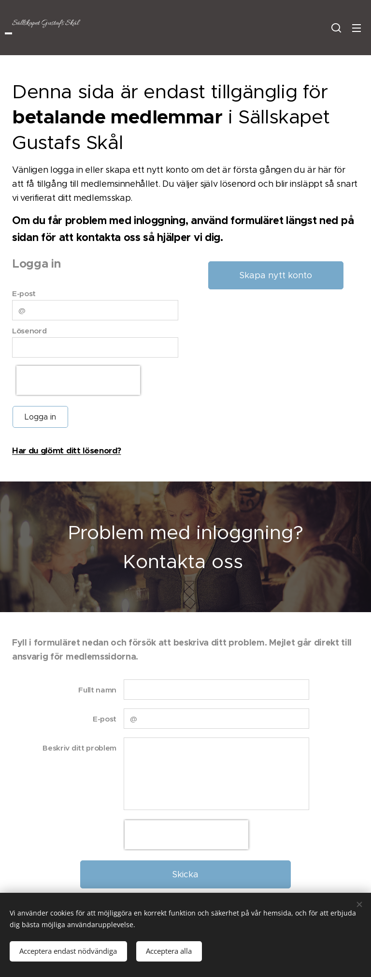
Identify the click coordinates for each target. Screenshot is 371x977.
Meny (356, 28)
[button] (336, 27)
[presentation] (78, 380)
